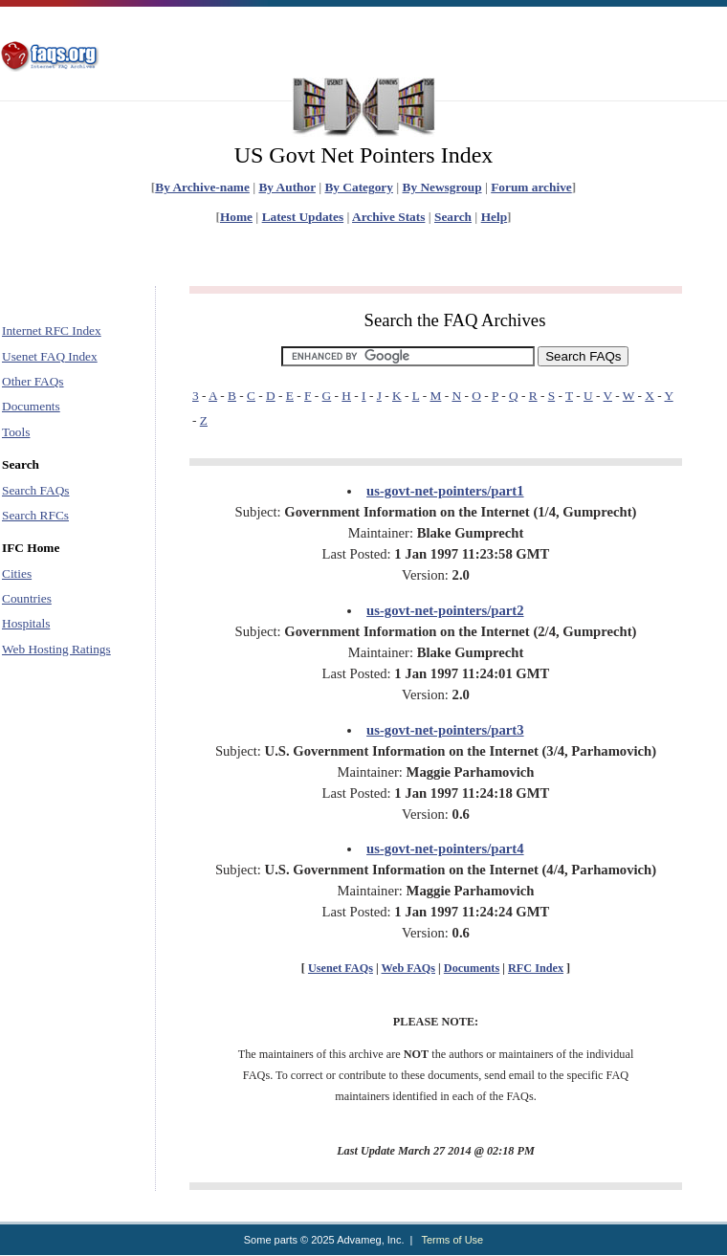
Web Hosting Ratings (56, 649)
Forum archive (531, 187)
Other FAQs (33, 381)
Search (453, 216)
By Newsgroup (442, 187)
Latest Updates (303, 216)
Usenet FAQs (340, 968)
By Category (358, 187)
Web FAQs (408, 968)
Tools (16, 432)
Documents (31, 406)
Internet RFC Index (51, 330)
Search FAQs (35, 490)
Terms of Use (452, 1239)
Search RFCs (35, 515)
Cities (17, 573)
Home (236, 216)
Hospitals (26, 623)
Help (494, 216)
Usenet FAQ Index (50, 356)
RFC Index (535, 968)
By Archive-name (202, 187)
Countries (27, 598)
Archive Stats (388, 216)
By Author (286, 187)
